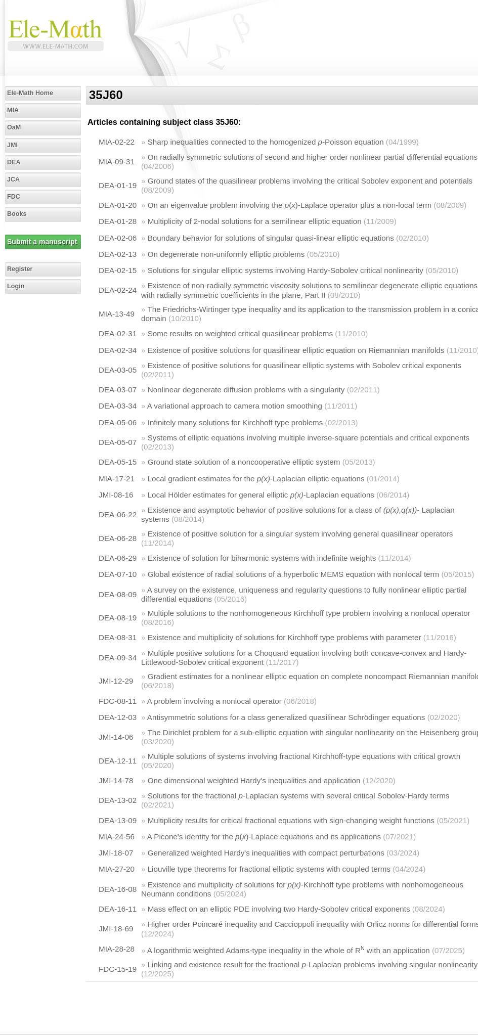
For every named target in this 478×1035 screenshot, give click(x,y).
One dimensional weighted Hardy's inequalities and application (254, 780)
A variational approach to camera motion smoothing (234, 405)
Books (17, 213)
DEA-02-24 (118, 290)
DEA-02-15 (118, 270)
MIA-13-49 (117, 313)
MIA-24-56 (117, 836)
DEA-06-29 (118, 558)
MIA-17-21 (117, 478)
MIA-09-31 (117, 161)
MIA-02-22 (117, 142)
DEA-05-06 (118, 422)
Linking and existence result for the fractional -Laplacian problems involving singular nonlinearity (313, 964)
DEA (14, 162)
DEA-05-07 (118, 442)
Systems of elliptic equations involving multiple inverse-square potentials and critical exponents (309, 437)
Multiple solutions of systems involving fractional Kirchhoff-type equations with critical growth (304, 756)
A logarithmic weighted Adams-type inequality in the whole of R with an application (288, 950)
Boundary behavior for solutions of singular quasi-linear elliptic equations (271, 238)
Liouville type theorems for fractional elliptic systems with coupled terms (269, 869)
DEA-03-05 (118, 370)
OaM (14, 127)
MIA (13, 110)
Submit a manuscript (42, 242)
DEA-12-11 (118, 760)
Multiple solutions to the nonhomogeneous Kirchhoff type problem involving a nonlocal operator (309, 613)
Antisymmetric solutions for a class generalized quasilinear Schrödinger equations (286, 717)
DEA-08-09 (118, 594)
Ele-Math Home (30, 93)
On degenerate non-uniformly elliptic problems (226, 254)
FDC (13, 196)
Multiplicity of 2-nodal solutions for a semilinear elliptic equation (255, 221)
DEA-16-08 (118, 889)
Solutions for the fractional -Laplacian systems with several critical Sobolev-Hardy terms (299, 795)
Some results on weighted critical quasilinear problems (240, 333)
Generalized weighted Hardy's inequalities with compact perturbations (266, 852)
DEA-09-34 (118, 657)
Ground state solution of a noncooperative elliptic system (244, 462)
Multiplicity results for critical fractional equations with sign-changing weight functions (291, 820)
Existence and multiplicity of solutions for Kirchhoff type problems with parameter (284, 637)
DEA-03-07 (118, 389)
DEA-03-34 (118, 405)
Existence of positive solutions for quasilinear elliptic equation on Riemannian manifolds (296, 350)
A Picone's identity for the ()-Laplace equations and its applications (264, 836)
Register (19, 269)
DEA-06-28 (118, 538)
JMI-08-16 (116, 494)
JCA (13, 179)
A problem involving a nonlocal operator (214, 701)
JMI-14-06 (116, 737)
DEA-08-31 (118, 637)
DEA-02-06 (118, 238)
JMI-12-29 (116, 681)
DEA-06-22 (118, 514)
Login (15, 286)
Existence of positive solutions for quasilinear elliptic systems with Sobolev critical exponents (304, 365)
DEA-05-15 (118, 462)
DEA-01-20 (118, 205)
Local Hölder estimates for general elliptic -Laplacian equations (261, 494)
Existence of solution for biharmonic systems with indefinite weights (262, 558)
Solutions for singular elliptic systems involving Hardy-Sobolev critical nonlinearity (285, 270)
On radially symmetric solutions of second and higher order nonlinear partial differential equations (312, 157)
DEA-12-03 (118, 717)
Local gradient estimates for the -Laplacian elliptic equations (256, 478)
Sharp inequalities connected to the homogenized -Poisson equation (266, 142)
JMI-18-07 (116, 852)
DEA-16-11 (118, 909)
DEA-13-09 (118, 820)
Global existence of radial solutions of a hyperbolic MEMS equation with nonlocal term (294, 574)
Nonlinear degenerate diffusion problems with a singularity (246, 389)
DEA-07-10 (118, 574)
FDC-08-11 (118, 701)
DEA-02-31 (118, 333)
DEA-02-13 (118, 254)
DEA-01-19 (118, 185)
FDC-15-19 (118, 969)
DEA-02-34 (118, 350)
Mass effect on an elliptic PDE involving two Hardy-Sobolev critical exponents (279, 909)
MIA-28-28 (117, 948)
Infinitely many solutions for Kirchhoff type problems (235, 422)
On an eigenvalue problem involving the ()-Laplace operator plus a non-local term (289, 205)
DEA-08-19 (118, 617)
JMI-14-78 (116, 780)
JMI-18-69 (116, 928)
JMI (12, 145)
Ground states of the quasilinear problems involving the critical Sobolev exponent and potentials (310, 180)
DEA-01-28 (118, 221)
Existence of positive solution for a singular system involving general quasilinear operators (300, 533)
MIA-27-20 (117, 869)
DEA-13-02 (118, 800)
